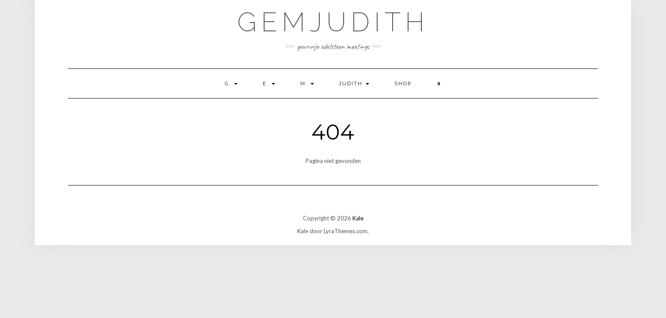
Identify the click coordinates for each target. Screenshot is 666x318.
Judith (354, 83)
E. (269, 83)
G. (231, 83)
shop (403, 83)
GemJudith (333, 22)
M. (307, 83)
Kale (357, 218)
